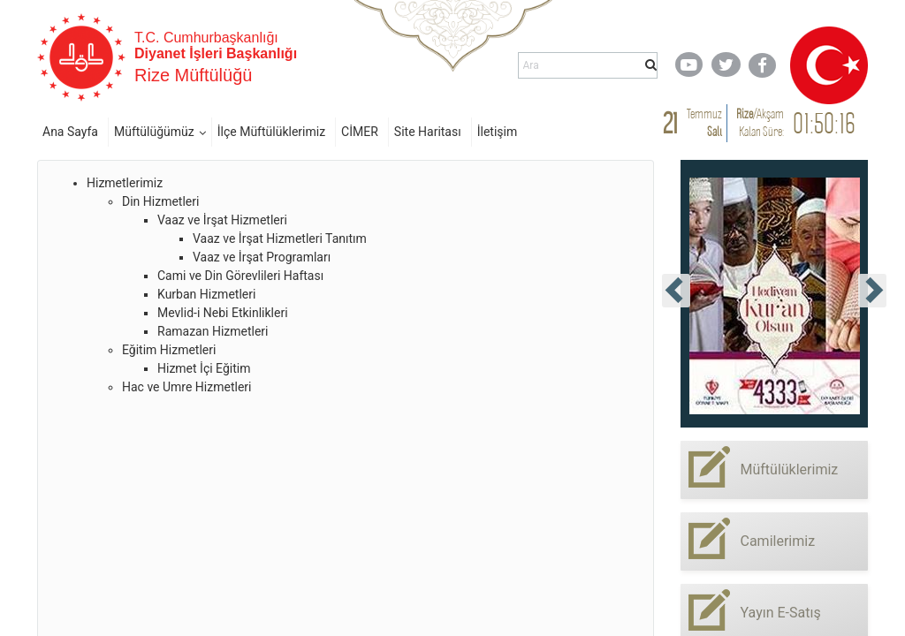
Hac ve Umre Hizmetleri (186, 387)
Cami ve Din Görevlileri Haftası (240, 276)
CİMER (359, 132)
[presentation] (676, 290)
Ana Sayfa (70, 132)
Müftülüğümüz (154, 132)
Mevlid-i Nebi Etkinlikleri (222, 313)
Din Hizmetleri (160, 201)
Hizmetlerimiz (125, 183)
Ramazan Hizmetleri (213, 331)
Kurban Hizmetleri (206, 294)
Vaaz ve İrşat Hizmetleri (222, 220)
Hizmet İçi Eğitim (203, 368)
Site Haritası (427, 132)
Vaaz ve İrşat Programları (262, 257)
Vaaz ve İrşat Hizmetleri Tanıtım (280, 238)
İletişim (497, 132)
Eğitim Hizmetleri (169, 350)
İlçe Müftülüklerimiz (271, 132)
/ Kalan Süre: (760, 122)
